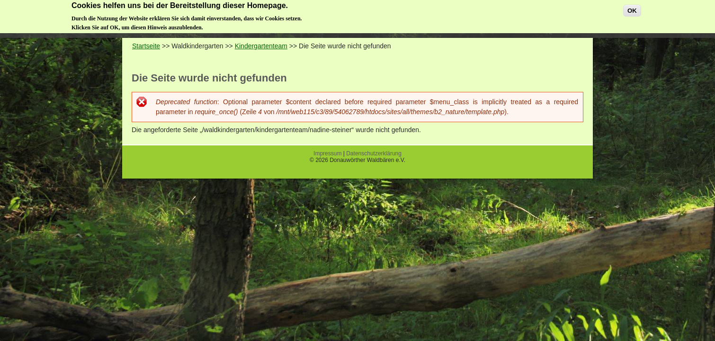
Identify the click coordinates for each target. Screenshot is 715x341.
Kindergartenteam (261, 46)
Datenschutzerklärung (374, 153)
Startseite (146, 46)
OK (632, 8)
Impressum (327, 153)
